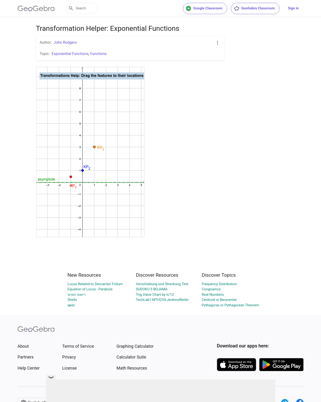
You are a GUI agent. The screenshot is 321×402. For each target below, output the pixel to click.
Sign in (293, 8)
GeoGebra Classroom (254, 8)
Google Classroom (204, 8)
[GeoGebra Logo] (36, 8)
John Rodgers (65, 42)
